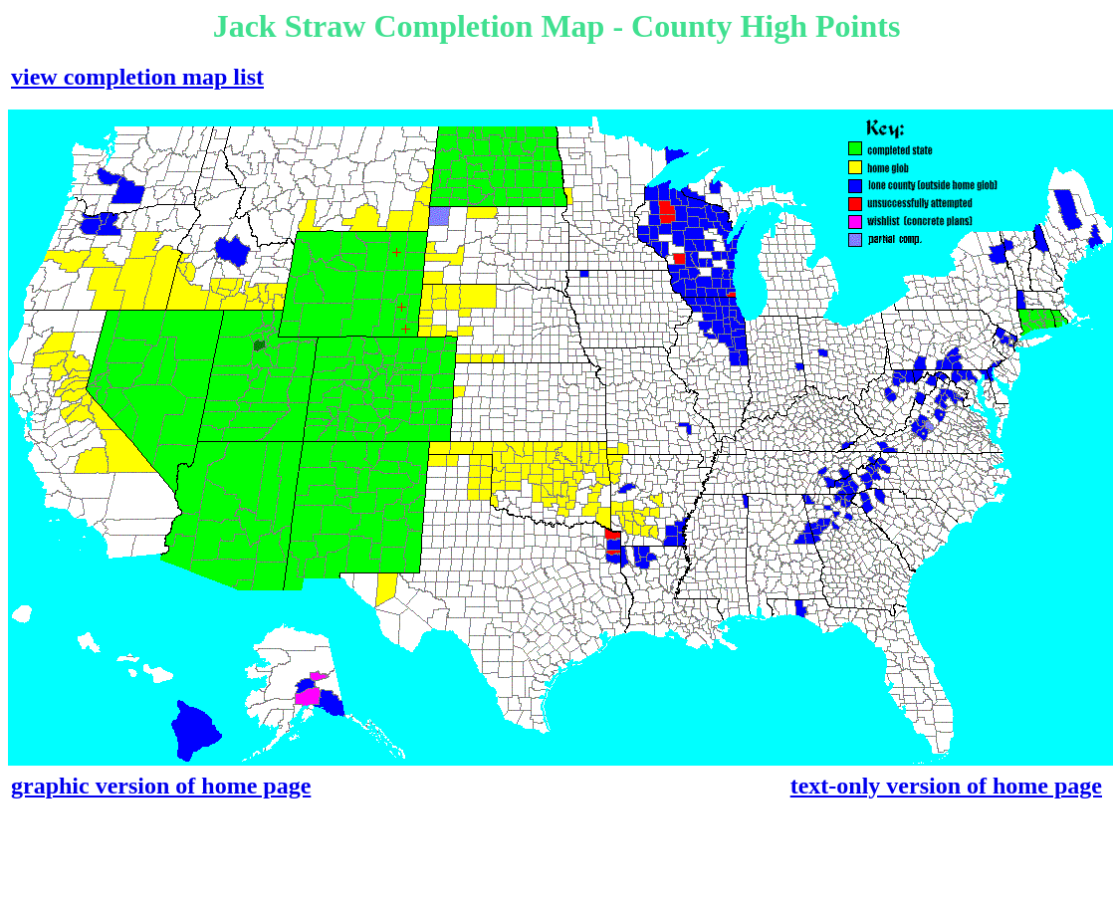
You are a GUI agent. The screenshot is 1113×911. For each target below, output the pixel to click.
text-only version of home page (946, 785)
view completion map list (137, 77)
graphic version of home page (161, 785)
